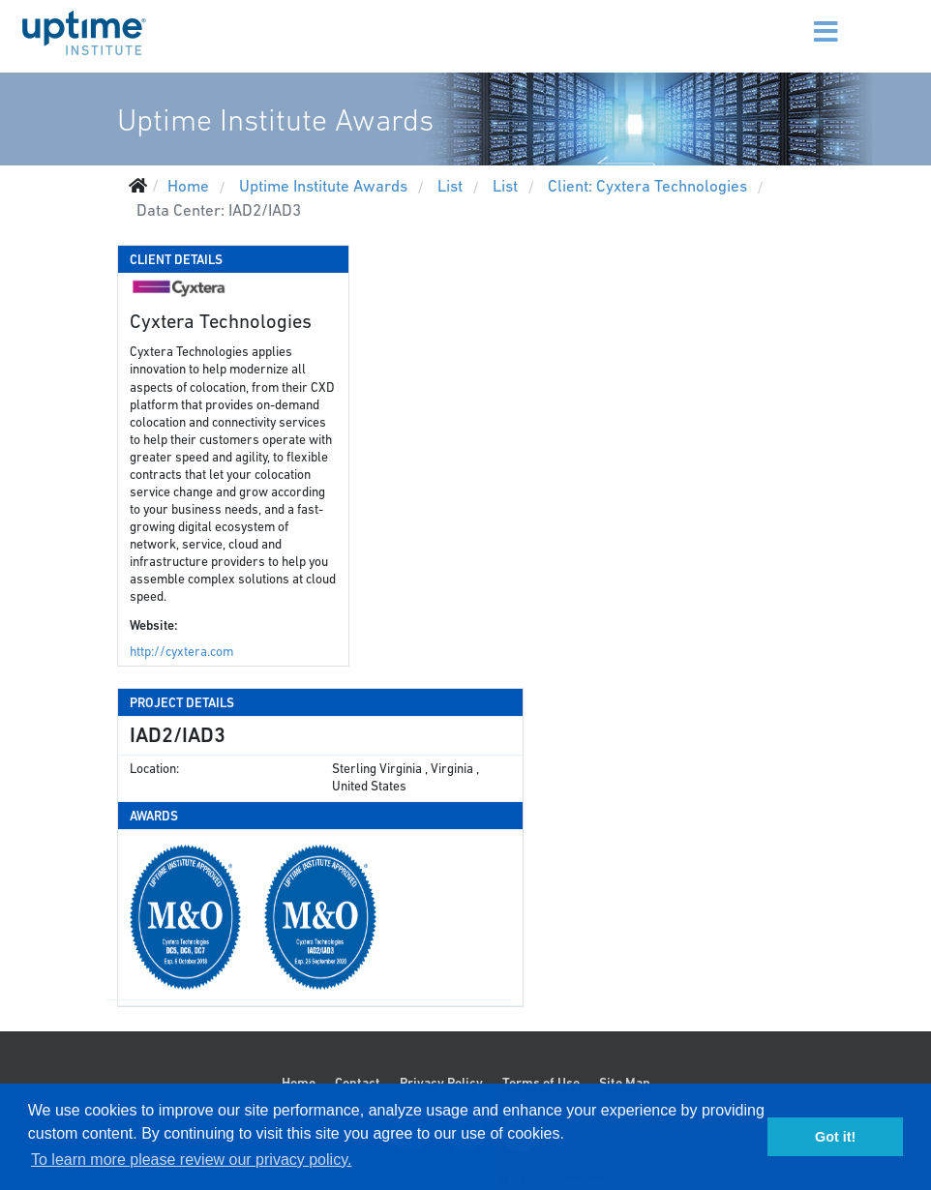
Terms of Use (541, 1082)
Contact (357, 1082)
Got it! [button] (835, 1137)
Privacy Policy (441, 1082)
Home (298, 1082)
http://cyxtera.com (181, 651)
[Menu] (808, 19)
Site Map (624, 1082)
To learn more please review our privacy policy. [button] (191, 1159)
